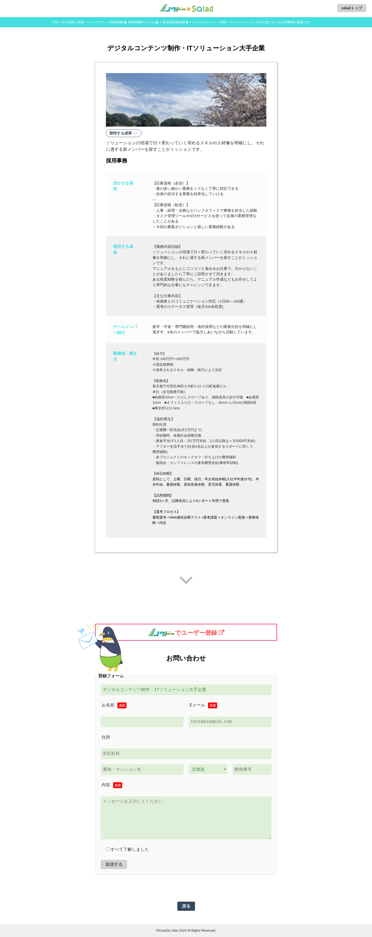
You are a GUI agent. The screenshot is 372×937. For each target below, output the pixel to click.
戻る (186, 906)
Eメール (203, 705)
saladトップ (351, 8)
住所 (106, 737)
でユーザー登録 (182, 632)
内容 (112, 785)
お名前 (114, 705)
